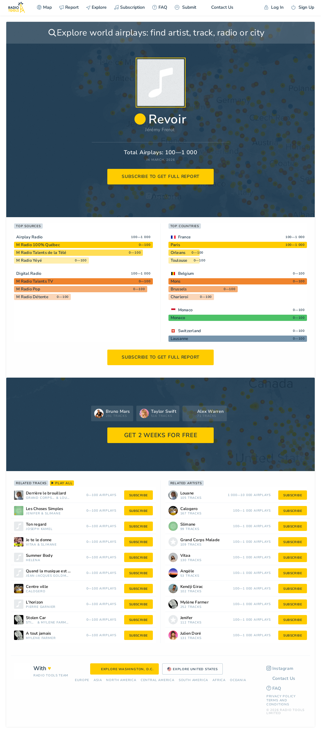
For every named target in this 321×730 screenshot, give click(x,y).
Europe (82, 680)
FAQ (159, 7)
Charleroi (179, 297)
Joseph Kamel (39, 529)
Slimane (53, 513)
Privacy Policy (281, 696)
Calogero (35, 591)
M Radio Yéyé (29, 260)
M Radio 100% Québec (38, 245)
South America (193, 680)
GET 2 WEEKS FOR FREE (160, 435)
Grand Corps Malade (40, 498)
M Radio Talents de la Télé (41, 252)
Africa (219, 680)
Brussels (179, 289)
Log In (274, 7)
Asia (98, 680)
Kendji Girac (191, 587)
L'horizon (34, 602)
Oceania (238, 680)
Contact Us (218, 7)
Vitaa (31, 544)
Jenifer (33, 513)
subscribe (138, 495)
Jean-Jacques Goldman (48, 576)
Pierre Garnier (41, 607)
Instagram (280, 668)
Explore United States (192, 669)
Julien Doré (190, 633)
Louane (65, 498)
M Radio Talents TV (34, 281)
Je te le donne (39, 540)
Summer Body (39, 555)
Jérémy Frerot (159, 129)
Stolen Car (36, 618)
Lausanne (179, 338)
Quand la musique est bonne (53, 571)
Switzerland (189, 331)
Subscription (129, 7)
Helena (33, 560)
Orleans (178, 252)
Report (69, 7)
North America (121, 680)
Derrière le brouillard (46, 493)
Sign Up (302, 7)
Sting (31, 622)
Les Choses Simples (44, 509)
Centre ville (37, 587)
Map (44, 7)
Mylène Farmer (55, 622)
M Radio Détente (32, 297)
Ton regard (36, 524)
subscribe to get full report (161, 176)
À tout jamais (38, 633)
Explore (96, 7)
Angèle (187, 571)
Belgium (186, 273)
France (184, 237)
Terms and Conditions (277, 702)
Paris (175, 245)
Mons (176, 281)
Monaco (185, 310)
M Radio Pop (28, 289)
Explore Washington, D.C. (124, 669)
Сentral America (157, 680)
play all (61, 483)
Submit (185, 7)
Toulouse (179, 260)
